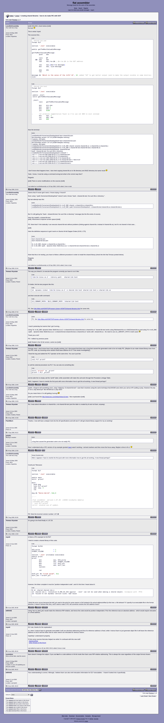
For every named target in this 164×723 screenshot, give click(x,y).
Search (80, 8)
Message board (96, 716)
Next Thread (152, 696)
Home (75, 8)
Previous (14, 19)
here (69, 447)
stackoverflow (33, 641)
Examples (88, 716)
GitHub (91, 718)
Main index (65, 716)
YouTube (96, 718)
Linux (17, 16)
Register (86, 8)
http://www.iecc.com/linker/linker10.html (55, 397)
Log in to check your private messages (78, 10)
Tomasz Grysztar (80, 718)
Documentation (80, 716)
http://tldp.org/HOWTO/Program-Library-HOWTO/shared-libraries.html (57, 308)
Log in (92, 10)
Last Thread (144, 696)
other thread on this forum (37, 643)
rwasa (86, 721)
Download (72, 716)
